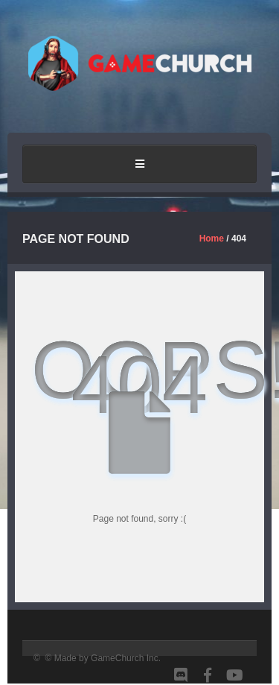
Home (211, 238)
